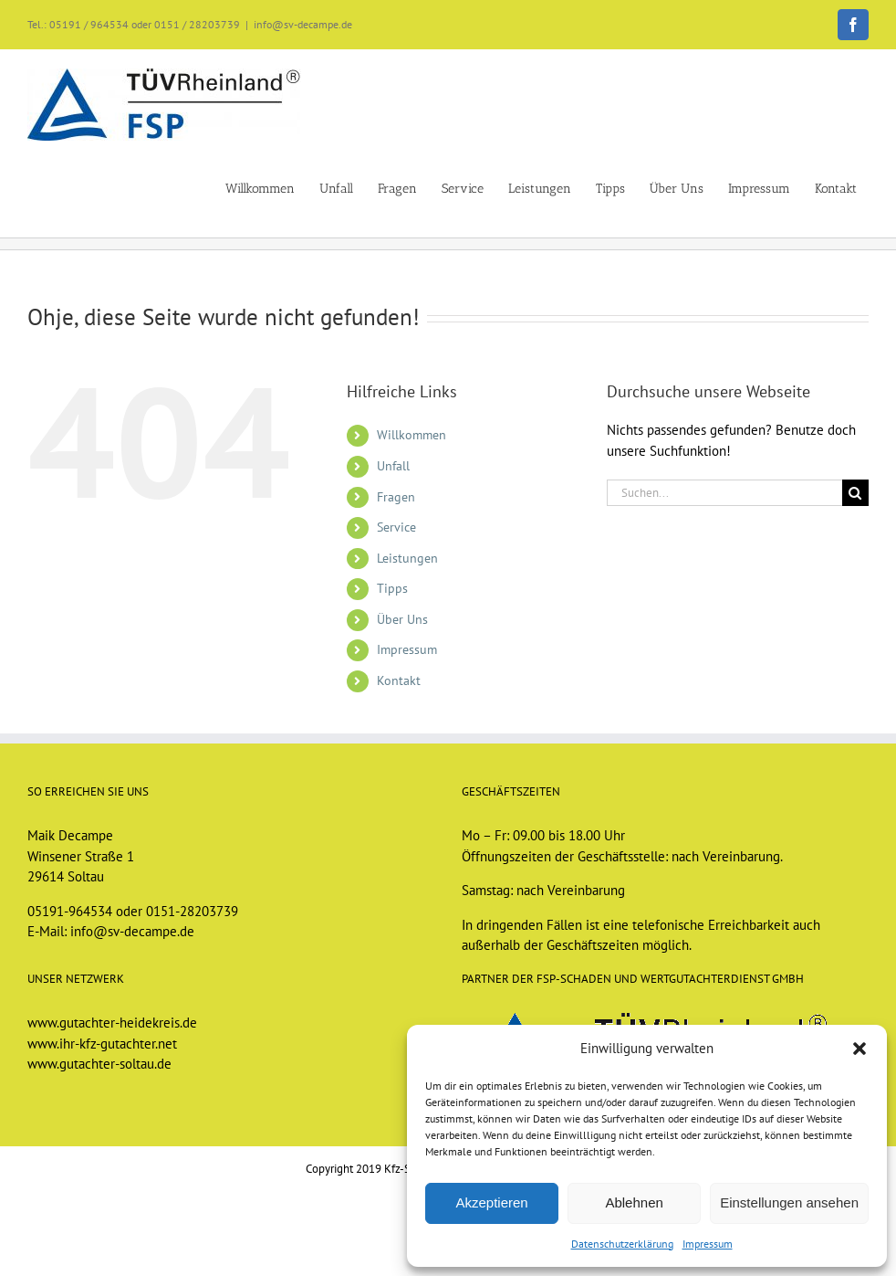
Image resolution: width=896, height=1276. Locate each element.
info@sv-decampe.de (303, 24)
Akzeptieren (491, 1202)
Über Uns (402, 619)
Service (396, 527)
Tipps (392, 588)
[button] (859, 1048)
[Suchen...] (724, 493)
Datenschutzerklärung (622, 1243)
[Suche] (855, 493)
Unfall (393, 466)
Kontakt (399, 680)
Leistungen (407, 558)
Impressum (707, 1243)
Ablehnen (633, 1202)
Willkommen (411, 435)
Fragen (396, 497)
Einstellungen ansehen (789, 1202)
